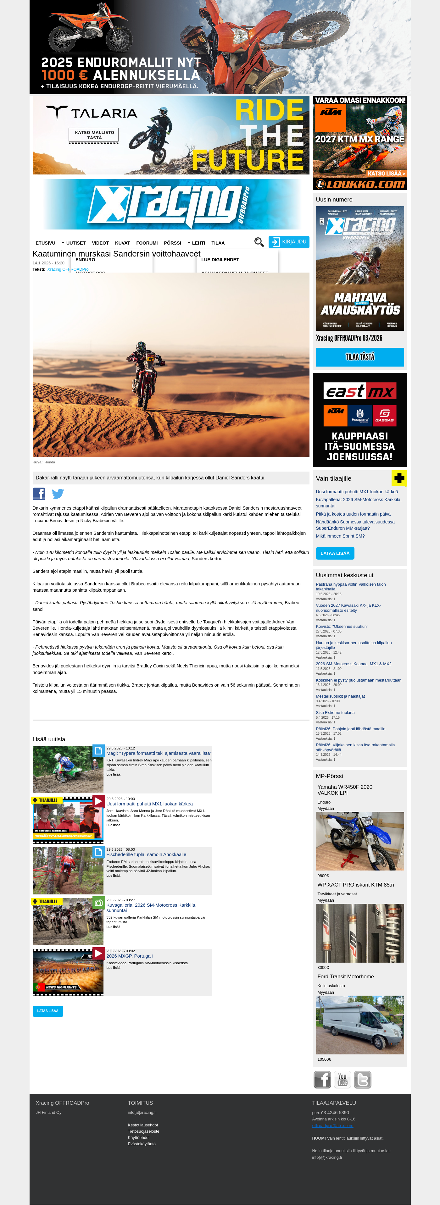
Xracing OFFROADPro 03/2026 (349, 338)
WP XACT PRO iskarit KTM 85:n (356, 885)
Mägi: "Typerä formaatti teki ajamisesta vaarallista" (159, 753)
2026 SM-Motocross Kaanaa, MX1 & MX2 (354, 663)
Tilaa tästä (360, 357)
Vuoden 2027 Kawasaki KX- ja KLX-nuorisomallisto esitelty (348, 608)
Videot (100, 243)
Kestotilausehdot (143, 1125)
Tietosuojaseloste (143, 1131)
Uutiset (76, 243)
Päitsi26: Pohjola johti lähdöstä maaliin (351, 729)
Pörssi (172, 243)
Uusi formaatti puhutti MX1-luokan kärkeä (150, 803)
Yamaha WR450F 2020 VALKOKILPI (345, 790)
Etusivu (45, 243)
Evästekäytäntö (142, 1143)
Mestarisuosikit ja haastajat (340, 696)
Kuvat (122, 243)
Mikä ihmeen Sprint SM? (340, 536)
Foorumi (147, 243)
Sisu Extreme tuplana (335, 712)
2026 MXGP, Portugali (130, 956)
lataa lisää (47, 1011)
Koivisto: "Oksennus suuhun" (342, 626)
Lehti (198, 243)
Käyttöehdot (139, 1137)
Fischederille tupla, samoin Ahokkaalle (147, 854)
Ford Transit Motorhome (346, 977)
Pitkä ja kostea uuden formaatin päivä (353, 514)
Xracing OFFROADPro (68, 269)
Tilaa (218, 243)
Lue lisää (116, 774)
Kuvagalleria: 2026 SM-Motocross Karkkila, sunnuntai (152, 907)
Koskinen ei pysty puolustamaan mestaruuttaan (359, 680)
